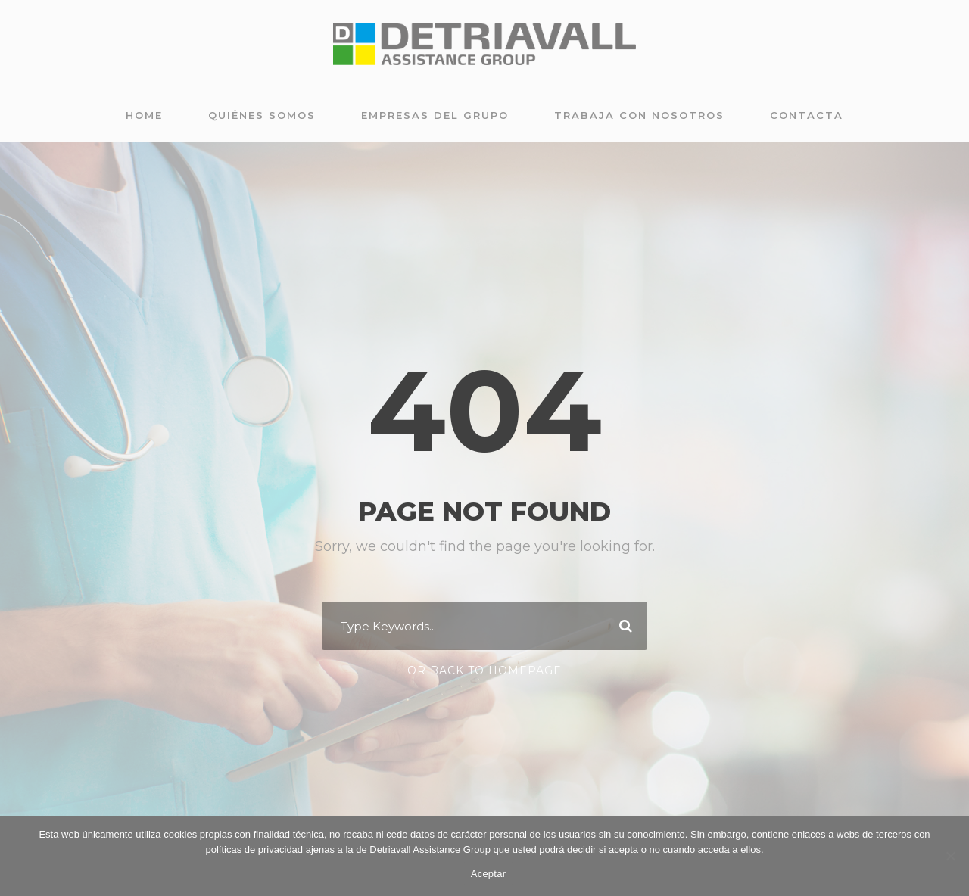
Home (144, 115)
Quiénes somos (262, 115)
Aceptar (488, 873)
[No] (950, 855)
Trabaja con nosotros (639, 115)
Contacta (806, 115)
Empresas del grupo (435, 115)
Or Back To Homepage (484, 670)
